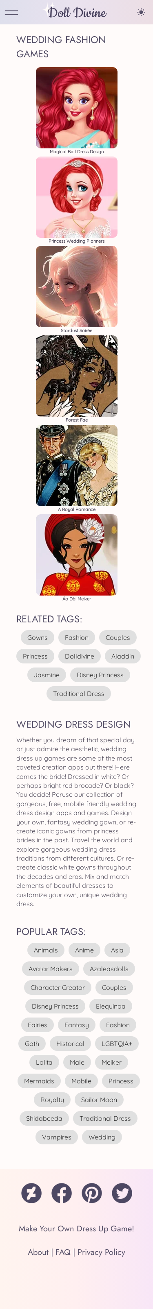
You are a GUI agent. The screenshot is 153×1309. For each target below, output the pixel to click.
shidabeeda (44, 1118)
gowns (37, 637)
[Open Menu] (11, 13)
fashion (77, 637)
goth (32, 1043)
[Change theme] (141, 12)
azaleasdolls (109, 969)
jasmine (47, 675)
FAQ (63, 1252)
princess (35, 656)
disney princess (100, 675)
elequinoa (111, 1006)
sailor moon (99, 1100)
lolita (44, 1062)
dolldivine (79, 656)
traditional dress (78, 693)
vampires (56, 1137)
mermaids (39, 1081)
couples (118, 637)
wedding (102, 1137)
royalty (52, 1100)
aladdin (122, 656)
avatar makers (51, 969)
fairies (37, 1025)
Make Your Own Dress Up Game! (76, 1229)
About (38, 1252)
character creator (58, 987)
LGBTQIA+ (117, 1043)
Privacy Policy (101, 1252)
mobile (81, 1081)
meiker (112, 1062)
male (77, 1062)
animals (46, 950)
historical (70, 1043)
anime (84, 950)
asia (117, 950)
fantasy (76, 1025)
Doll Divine (76, 13)
